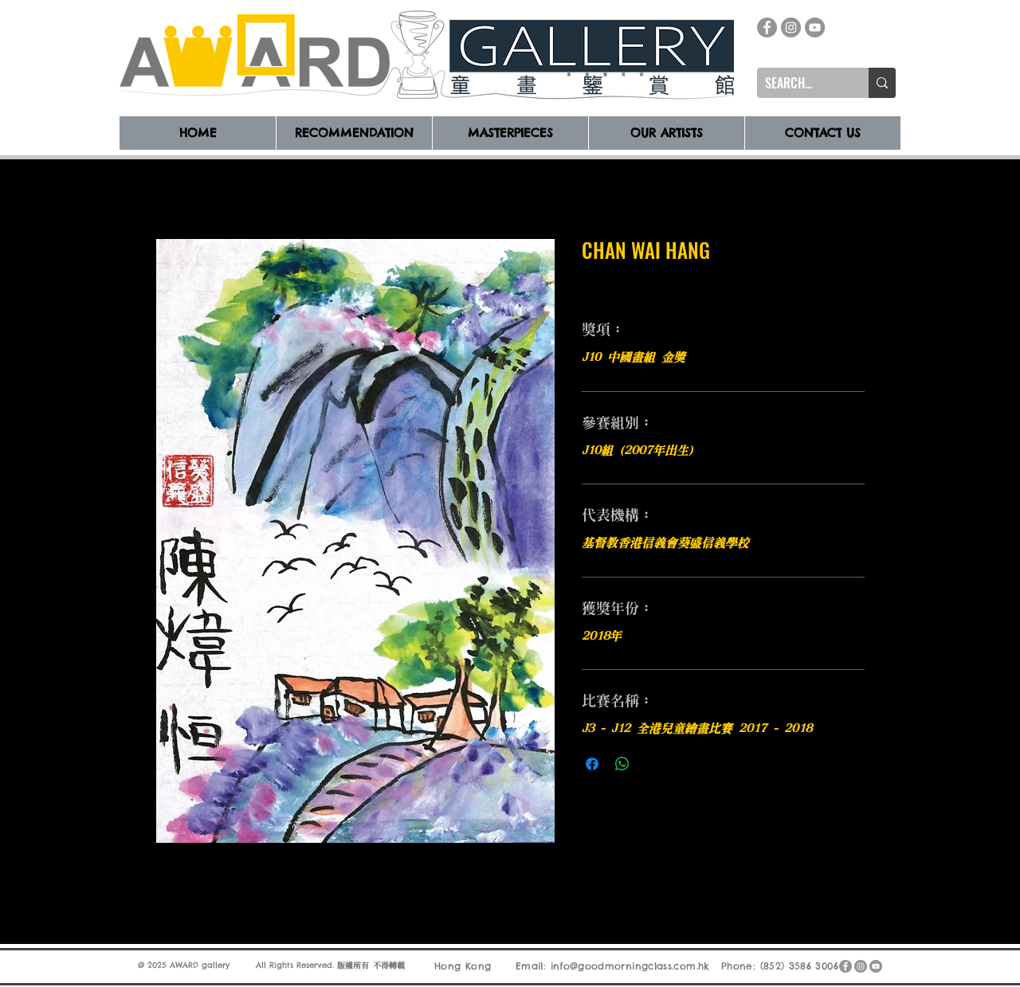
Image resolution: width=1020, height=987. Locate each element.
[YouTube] (815, 27)
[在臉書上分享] (592, 764)
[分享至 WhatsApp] (622, 764)
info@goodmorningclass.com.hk (630, 966)
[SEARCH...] (800, 83)
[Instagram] (791, 27)
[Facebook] (767, 27)
